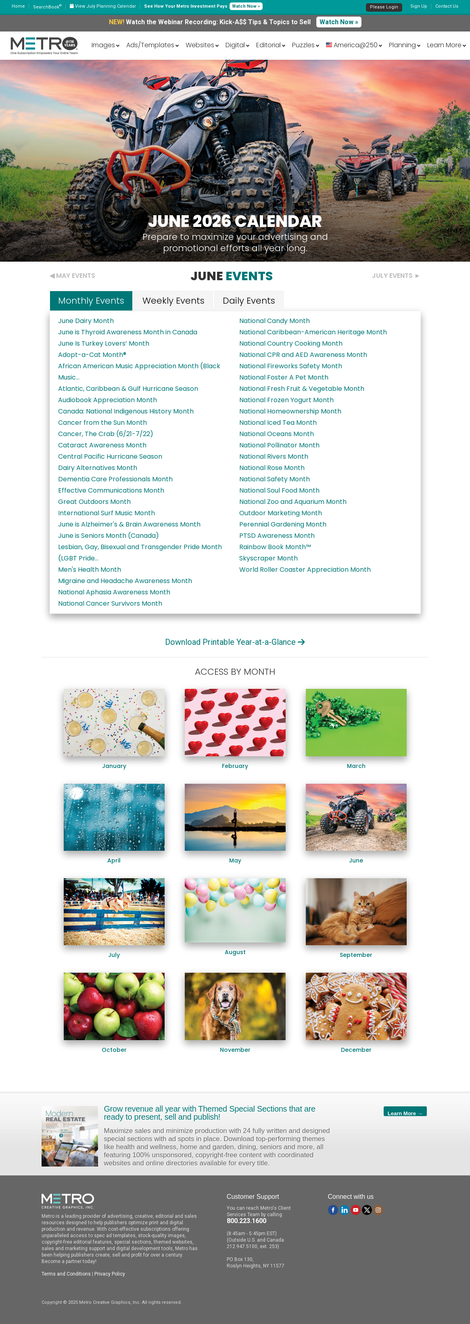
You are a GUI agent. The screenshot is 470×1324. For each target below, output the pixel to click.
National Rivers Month (273, 456)
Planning (402, 45)
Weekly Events (173, 300)
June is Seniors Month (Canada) (108, 535)
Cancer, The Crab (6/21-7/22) (105, 434)
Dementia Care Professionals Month (115, 479)
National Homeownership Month (290, 411)
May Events (75, 275)
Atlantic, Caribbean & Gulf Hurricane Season (128, 388)
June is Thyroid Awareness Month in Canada (127, 332)
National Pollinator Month (279, 445)
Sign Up (418, 6)
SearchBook (47, 7)
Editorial (268, 45)
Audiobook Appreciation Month (107, 400)
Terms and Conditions (66, 1274)
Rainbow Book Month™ (275, 547)
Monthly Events (91, 300)
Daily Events (249, 300)
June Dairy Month (86, 320)
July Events (392, 275)
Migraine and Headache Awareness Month (125, 580)
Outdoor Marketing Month (280, 513)
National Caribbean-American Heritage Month (313, 332)
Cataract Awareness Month (102, 445)
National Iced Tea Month (278, 422)
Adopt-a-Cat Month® (92, 354)
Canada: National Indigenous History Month (126, 411)
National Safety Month (274, 479)
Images (103, 45)
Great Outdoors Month (94, 501)
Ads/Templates (150, 45)
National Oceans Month (276, 434)
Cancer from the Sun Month (102, 422)
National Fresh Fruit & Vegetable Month (301, 388)
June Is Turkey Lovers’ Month (103, 343)
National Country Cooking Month (291, 343)
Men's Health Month (89, 569)
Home (18, 6)
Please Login (384, 7)
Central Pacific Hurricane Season (110, 456)
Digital (235, 45)
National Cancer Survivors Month (110, 603)
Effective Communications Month (111, 490)
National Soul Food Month (279, 490)
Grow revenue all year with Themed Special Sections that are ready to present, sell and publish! (209, 1112)
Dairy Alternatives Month (97, 467)
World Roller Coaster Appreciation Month (305, 569)
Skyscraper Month (268, 558)
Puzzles (303, 45)
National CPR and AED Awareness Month (303, 354)
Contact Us (446, 6)
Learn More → (405, 1113)
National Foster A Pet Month (283, 377)
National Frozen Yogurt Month (286, 400)
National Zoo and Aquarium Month (293, 501)
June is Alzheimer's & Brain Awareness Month (129, 524)
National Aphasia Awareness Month (114, 592)
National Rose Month (272, 467)
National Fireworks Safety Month (290, 366)
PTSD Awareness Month (277, 535)
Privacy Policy (109, 1274)
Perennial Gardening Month (282, 524)
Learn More (444, 45)
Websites (200, 45)
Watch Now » (246, 6)
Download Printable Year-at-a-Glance (235, 642)
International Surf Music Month (106, 513)
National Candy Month (274, 320)
